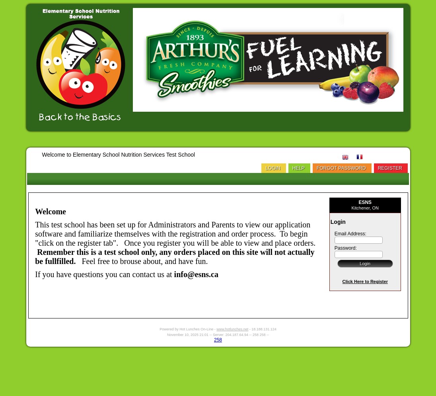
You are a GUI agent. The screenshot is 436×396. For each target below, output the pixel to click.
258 (218, 340)
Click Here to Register (365, 281)
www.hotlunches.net (232, 329)
